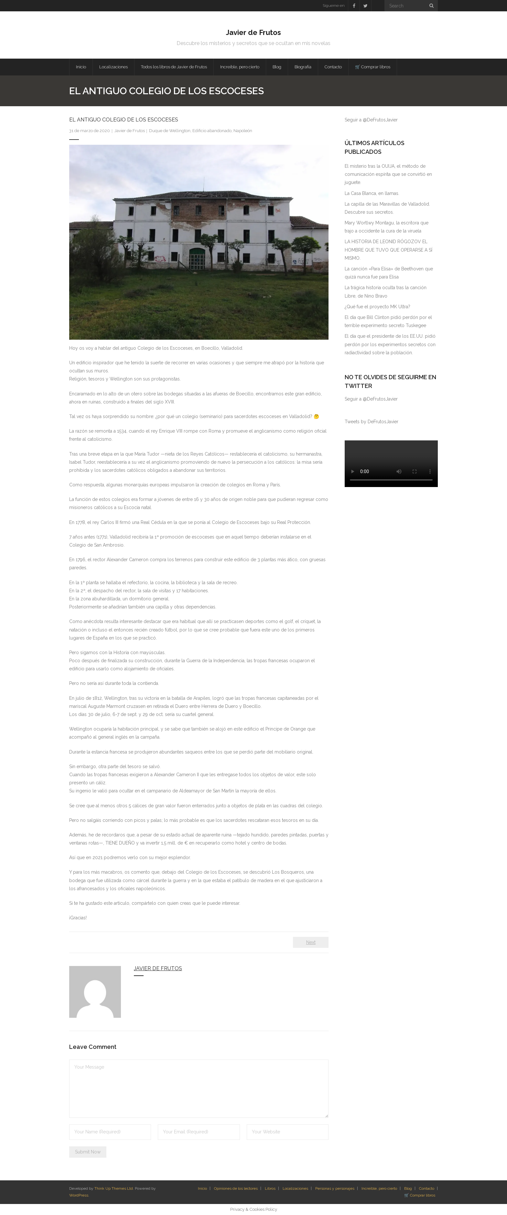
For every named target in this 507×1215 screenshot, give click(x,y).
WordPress (78, 1195)
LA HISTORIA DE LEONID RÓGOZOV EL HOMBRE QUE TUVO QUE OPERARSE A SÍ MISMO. (388, 249)
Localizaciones (295, 1188)
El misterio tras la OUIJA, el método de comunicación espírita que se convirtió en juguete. (388, 174)
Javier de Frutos (129, 130)
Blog (408, 1188)
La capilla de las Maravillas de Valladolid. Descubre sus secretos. (387, 208)
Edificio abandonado (212, 130)
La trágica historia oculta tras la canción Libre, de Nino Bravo (385, 291)
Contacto (426, 1188)
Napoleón (242, 130)
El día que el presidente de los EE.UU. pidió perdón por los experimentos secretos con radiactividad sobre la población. (390, 344)
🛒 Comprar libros (419, 1195)
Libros (270, 1188)
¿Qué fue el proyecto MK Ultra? (377, 306)
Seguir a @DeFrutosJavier (371, 119)
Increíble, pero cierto (379, 1188)
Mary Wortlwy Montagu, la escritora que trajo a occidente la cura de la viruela (386, 226)
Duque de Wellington (169, 130)
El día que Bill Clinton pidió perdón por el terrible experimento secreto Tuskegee (388, 321)
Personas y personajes (334, 1188)
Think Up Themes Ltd (113, 1188)
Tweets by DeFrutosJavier (371, 421)
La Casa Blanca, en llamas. (372, 193)
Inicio (202, 1188)
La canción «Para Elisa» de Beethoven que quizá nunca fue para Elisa (389, 272)
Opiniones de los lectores (236, 1188)
